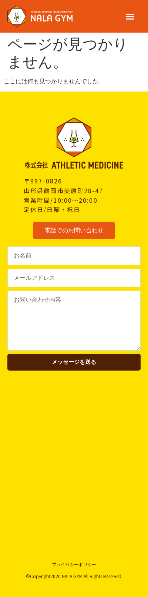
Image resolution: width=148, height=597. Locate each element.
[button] (130, 16)
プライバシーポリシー (74, 564)
